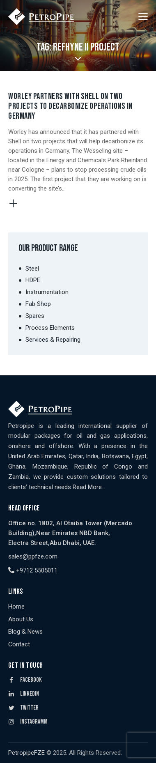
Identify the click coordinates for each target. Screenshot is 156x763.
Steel (32, 268)
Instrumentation (47, 292)
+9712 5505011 (32, 570)
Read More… (89, 487)
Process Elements (50, 327)
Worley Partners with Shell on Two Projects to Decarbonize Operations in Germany (70, 106)
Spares (34, 315)
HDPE (32, 280)
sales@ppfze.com (32, 556)
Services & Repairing (52, 339)
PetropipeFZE (26, 752)
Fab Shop (38, 304)
